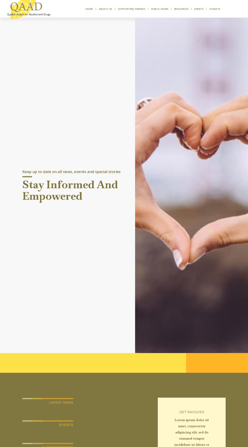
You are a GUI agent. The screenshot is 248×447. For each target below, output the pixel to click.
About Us (105, 9)
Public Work (159, 9)
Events (199, 9)
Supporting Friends (131, 9)
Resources (181, 9)
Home (89, 9)
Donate (214, 9)
